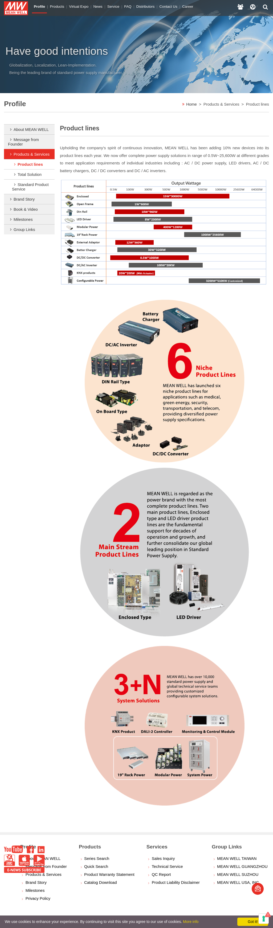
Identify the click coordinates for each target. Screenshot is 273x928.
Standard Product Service (30, 186)
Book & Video (26, 209)
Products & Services (32, 154)
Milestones (23, 219)
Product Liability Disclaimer (176, 882)
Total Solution (30, 174)
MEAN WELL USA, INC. (238, 882)
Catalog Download (100, 882)
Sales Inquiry (163, 858)
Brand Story (24, 199)
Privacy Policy (38, 898)
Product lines (30, 164)
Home (191, 104)
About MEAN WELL (31, 129)
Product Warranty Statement (109, 874)
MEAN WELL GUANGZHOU (242, 866)
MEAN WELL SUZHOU (237, 874)
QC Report (161, 874)
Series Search (96, 858)
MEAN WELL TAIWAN (236, 858)
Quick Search (96, 866)
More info (190, 921)
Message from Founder (23, 141)
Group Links (24, 229)
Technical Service (167, 866)
